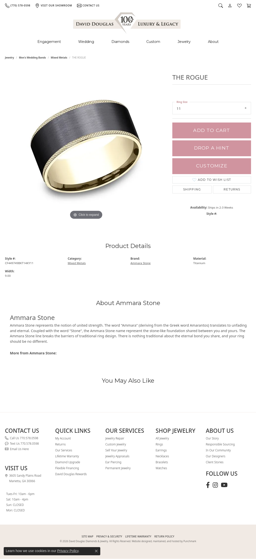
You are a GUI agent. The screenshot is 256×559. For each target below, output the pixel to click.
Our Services (63, 450)
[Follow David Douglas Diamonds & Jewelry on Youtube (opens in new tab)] (224, 485)
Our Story (212, 438)
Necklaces (162, 456)
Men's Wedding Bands (32, 57)
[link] (17, 5)
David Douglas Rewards (71, 474)
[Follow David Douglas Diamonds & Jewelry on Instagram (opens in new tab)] (215, 485)
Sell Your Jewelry (116, 450)
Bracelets (161, 462)
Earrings (161, 450)
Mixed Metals (59, 57)
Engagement (49, 41)
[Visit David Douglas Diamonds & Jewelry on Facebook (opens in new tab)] (208, 485)
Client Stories (214, 462)
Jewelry (184, 41)
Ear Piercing (113, 462)
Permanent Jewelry (118, 468)
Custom (153, 41)
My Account (63, 438)
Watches (161, 468)
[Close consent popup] (96, 551)
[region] (86, 146)
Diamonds (120, 41)
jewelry (9, 57)
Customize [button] (211, 166)
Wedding (86, 41)
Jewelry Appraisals (117, 456)
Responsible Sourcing (220, 444)
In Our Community (218, 450)
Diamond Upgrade (67, 462)
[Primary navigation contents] (128, 41)
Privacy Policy (67, 551)
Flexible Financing (67, 468)
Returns (232, 189)
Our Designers (215, 456)
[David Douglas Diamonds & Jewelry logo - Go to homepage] (127, 22)
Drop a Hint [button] (211, 148)
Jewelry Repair (114, 438)
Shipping (192, 189)
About (213, 41)
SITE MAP (87, 536)
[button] (220, 5)
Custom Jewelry (115, 444)
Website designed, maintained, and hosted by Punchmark (164, 541)
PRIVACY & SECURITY (109, 536)
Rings (159, 444)
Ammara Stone (140, 263)
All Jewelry (162, 438)
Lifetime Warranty (67, 456)
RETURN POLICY (164, 536)
